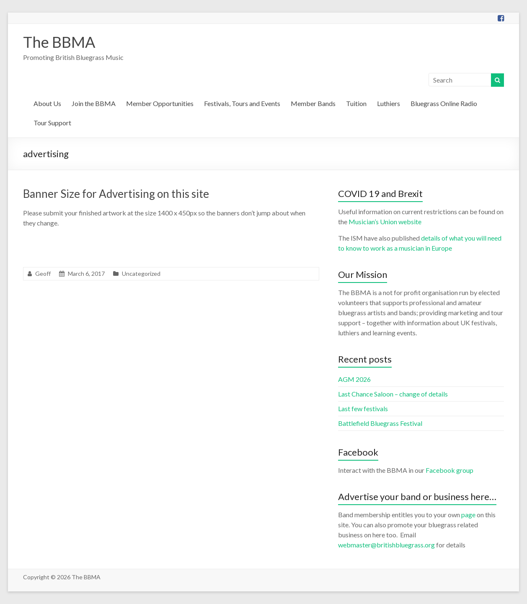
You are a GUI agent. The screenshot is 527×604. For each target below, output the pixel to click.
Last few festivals (363, 408)
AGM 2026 (354, 379)
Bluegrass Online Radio (444, 103)
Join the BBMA (94, 103)
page (468, 514)
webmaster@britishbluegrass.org (386, 545)
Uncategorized (141, 273)
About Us (47, 103)
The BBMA (59, 42)
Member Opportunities (160, 103)
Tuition (356, 103)
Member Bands (313, 103)
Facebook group (449, 470)
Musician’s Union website (385, 222)
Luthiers (388, 103)
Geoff (43, 273)
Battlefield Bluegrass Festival (380, 423)
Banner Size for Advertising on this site (116, 193)
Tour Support (52, 123)
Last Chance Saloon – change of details (393, 394)
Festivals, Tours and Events (242, 103)
